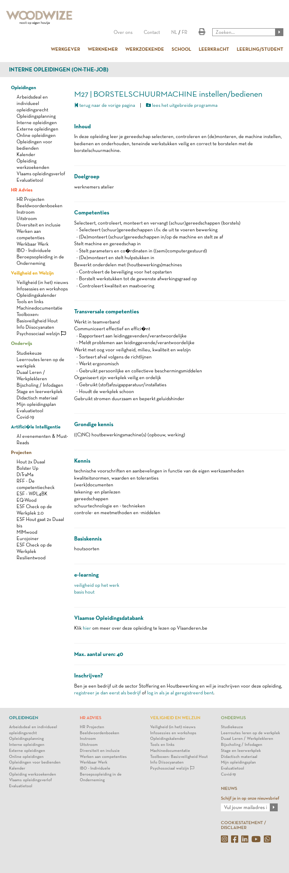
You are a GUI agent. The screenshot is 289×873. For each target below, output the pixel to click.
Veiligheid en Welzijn (32, 273)
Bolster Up (27, 468)
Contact (152, 32)
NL (174, 32)
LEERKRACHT (214, 49)
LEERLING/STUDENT (260, 49)
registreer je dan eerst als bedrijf (107, 692)
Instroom (26, 212)
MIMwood (27, 532)
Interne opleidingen (37, 122)
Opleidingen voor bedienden (35, 762)
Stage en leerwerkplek (39, 391)
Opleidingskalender (36, 295)
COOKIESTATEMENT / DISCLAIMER (243, 825)
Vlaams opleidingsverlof (41, 173)
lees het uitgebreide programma (182, 105)
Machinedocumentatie (39, 308)
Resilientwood (31, 557)
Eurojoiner (28, 538)
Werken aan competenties (103, 756)
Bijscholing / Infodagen (40, 385)
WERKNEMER (103, 49)
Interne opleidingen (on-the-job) (58, 69)
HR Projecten (30, 199)
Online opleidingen (36, 135)
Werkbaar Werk (33, 244)
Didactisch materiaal (37, 398)
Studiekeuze (29, 353)
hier (87, 628)
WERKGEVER (65, 49)
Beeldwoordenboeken (39, 205)
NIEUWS (229, 788)
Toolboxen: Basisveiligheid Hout (179, 756)
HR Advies (21, 190)
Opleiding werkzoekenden (32, 774)
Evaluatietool (30, 180)
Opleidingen (23, 87)
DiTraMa (25, 474)
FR (184, 32)
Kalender (26, 154)
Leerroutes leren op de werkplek (250, 732)
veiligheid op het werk (96, 585)
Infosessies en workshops (42, 289)
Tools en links (30, 301)
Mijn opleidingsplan (36, 404)
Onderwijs (21, 343)
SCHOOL (181, 49)
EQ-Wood (27, 500)
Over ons (123, 32)
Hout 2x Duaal (31, 462)
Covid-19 (25, 417)
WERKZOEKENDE (144, 49)
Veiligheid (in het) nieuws (42, 282)
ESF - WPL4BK (32, 493)
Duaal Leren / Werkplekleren (247, 738)
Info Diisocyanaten (35, 327)
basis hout (84, 592)
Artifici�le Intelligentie (36, 427)
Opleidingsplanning (36, 116)
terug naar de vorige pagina (104, 105)
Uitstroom (27, 218)
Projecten (21, 452)
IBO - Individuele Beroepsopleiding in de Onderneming (40, 256)
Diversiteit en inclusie (39, 225)
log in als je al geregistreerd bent (180, 692)
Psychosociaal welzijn (41, 333)
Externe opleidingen (37, 129)
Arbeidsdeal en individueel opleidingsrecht (32, 103)
